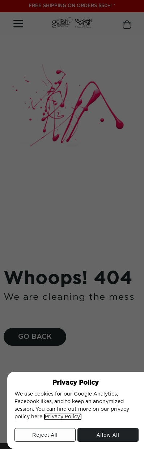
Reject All (45, 437)
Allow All (107, 437)
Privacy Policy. (63, 416)
